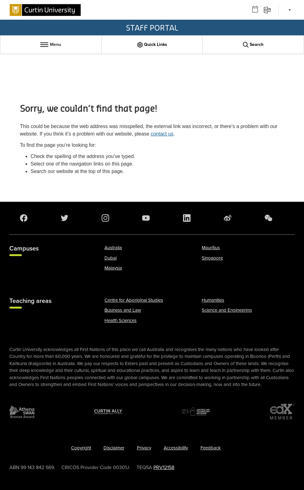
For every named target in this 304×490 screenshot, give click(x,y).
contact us (162, 133)
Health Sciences (120, 320)
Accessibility (176, 448)
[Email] (269, 9)
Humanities (213, 300)
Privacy (144, 448)
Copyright (81, 448)
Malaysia (113, 268)
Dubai (110, 258)
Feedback (210, 448)
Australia (113, 247)
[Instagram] (107, 218)
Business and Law (122, 310)
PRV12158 (163, 467)
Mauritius (211, 247)
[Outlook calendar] (257, 9)
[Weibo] (229, 218)
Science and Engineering (227, 310)
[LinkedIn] (188, 218)
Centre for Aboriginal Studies (133, 300)
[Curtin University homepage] (45, 10)
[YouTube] (147, 218)
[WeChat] (270, 218)
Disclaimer (114, 448)
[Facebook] (25, 218)
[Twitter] (66, 218)
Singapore (212, 258)
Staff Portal (152, 27)
